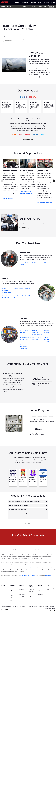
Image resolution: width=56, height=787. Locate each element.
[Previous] (2, 180)
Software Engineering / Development (47, 339)
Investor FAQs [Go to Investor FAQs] (21, 596)
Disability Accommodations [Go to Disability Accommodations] (6, 606)
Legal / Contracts (29, 295)
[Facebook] (50, 610)
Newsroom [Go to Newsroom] (40, 585)
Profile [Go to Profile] (30, 596)
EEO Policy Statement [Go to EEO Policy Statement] (23, 606)
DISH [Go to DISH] (11, 590)
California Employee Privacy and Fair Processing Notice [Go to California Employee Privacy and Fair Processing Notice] (46, 604)
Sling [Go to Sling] (11, 600)
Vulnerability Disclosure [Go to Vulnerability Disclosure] (16, 604)
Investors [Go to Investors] (21, 585)
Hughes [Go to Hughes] (11, 595)
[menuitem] (17, 2)
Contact (53, 2)
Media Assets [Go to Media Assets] (40, 594)
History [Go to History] (2, 588)
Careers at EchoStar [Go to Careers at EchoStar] (31, 586)
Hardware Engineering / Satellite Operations (37, 332)
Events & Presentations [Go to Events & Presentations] (40, 591)
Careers (40, 2)
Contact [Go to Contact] (49, 585)
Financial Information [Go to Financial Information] (23, 591)
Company (17, 2)
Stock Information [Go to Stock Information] (22, 594)
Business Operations (18, 288)
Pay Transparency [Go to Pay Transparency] (52, 606)
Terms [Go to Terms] (10, 604)
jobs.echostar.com (13, 567)
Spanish (49, 575)
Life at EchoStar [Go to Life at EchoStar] (31, 589)
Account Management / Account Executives (6, 290)
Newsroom (46, 2)
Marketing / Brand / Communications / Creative (18, 303)
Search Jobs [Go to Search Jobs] (31, 598)
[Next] (54, 180)
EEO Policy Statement (24, 575)
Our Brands (25, 2)
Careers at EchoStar (6, 6)
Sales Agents (47, 262)
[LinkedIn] (54, 610)
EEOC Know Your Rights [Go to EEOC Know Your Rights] (33, 606)
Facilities (27, 288)
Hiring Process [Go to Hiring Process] (31, 591)
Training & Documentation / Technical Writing (24, 346)
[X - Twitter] (52, 610)
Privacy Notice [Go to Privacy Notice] (24, 604)
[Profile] (45, 6)
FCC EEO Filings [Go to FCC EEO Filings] (15, 606)
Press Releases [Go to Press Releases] (40, 588)
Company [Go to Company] (3, 585)
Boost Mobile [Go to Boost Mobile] (12, 588)
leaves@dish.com (33, 567)
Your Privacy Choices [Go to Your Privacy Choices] (31, 604)
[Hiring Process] (33, 6)
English (46, 575)
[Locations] (40, 6)
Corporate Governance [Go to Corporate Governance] (21, 589)
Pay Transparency (31, 575)
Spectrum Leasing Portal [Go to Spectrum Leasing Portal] (50, 589)
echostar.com (5, 567)
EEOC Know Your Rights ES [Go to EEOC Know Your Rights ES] (43, 606)
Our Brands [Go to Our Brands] (12, 585)
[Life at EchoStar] (26, 6)
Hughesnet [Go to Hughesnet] (12, 597)
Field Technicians (36, 262)
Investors (33, 2)
